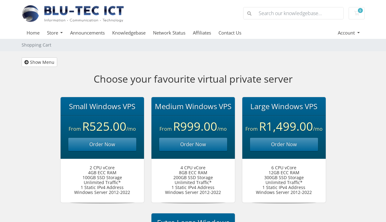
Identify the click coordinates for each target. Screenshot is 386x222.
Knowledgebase (129, 33)
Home (33, 33)
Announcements (87, 33)
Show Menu (39, 62)
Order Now (102, 144)
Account (347, 33)
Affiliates (202, 33)
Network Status (169, 33)
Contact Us (229, 33)
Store (53, 33)
